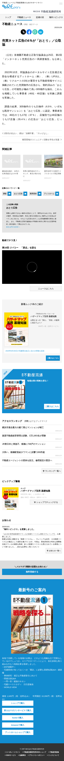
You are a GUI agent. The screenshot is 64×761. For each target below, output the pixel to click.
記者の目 (40, 17)
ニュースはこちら (46, 289)
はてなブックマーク (38, 421)
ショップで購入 (18, 703)
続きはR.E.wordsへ (13, 227)
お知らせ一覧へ (54, 551)
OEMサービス (10, 755)
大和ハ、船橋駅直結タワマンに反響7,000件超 (32, 454)
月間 (26, 421)
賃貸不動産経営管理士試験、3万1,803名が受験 (32, 437)
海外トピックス (56, 17)
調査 (5, 194)
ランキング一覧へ (52, 471)
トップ (8, 17)
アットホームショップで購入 (18, 732)
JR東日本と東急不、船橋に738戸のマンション (32, 445)
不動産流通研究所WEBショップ (34, 752)
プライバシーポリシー (36, 755)
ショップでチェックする (46, 502)
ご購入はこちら (53, 358)
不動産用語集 (54, 752)
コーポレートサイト (12, 752)
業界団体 (33, 194)
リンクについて (53, 755)
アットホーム (49, 194)
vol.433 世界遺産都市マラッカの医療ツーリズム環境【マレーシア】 (29, 534)
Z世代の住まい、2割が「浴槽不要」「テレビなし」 (25, 133)
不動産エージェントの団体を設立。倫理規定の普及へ (32, 462)
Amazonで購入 (18, 725)
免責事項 (21, 755)
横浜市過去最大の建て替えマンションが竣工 (32, 429)
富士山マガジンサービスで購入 (17, 710)
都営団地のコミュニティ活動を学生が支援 (42, 140)
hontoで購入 (17, 718)
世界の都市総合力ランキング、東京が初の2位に (32, 173)
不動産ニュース (24, 17)
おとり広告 (18, 194)
